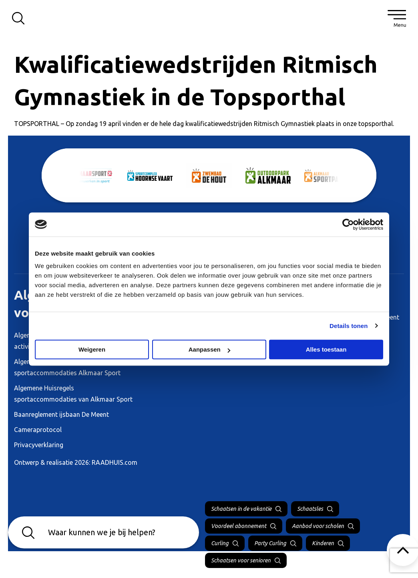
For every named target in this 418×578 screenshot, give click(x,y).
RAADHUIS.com (114, 462)
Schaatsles (310, 509)
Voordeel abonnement (238, 526)
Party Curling (270, 543)
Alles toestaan (326, 349)
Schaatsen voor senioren (241, 560)
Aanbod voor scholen (318, 526)
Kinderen (323, 543)
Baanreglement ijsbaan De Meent (61, 414)
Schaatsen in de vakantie (241, 509)
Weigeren (91, 349)
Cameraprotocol (38, 429)
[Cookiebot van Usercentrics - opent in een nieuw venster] (348, 224)
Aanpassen (209, 349)
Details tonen (349, 325)
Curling (220, 543)
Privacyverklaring (38, 444)
